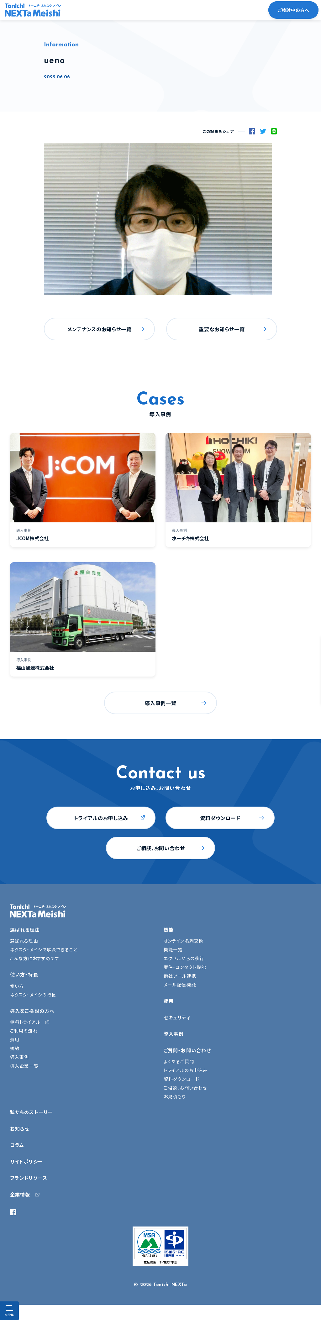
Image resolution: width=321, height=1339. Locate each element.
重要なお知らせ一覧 (222, 329)
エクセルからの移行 (184, 958)
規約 (14, 1048)
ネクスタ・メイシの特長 (33, 994)
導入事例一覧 (160, 703)
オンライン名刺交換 (183, 941)
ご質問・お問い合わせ (187, 1050)
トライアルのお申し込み (101, 818)
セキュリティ (177, 1017)
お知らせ (19, 1128)
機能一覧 (173, 949)
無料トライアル (25, 1022)
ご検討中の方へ (293, 10)
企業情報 (20, 1194)
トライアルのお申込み (186, 1070)
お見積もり (175, 1096)
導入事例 (19, 1057)
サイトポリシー (26, 1161)
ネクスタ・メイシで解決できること (43, 949)
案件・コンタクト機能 (185, 967)
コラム (17, 1145)
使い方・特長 (24, 974)
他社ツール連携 (180, 976)
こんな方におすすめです (34, 958)
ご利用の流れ (24, 1031)
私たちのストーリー (31, 1112)
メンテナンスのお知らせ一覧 (99, 329)
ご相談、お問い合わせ (160, 848)
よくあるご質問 (179, 1061)
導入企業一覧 (24, 1066)
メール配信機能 (180, 984)
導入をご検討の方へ (32, 1010)
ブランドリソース (28, 1177)
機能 (169, 929)
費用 (14, 1039)
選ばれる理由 (25, 929)
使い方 (17, 986)
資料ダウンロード (220, 818)
